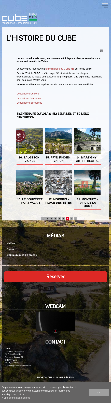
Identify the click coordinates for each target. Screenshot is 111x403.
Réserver (55, 276)
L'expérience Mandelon (29, 98)
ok (99, 392)
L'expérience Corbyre (28, 93)
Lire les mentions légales (17, 397)
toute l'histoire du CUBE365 (59, 68)
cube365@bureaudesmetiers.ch (18, 366)
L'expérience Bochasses (29, 102)
